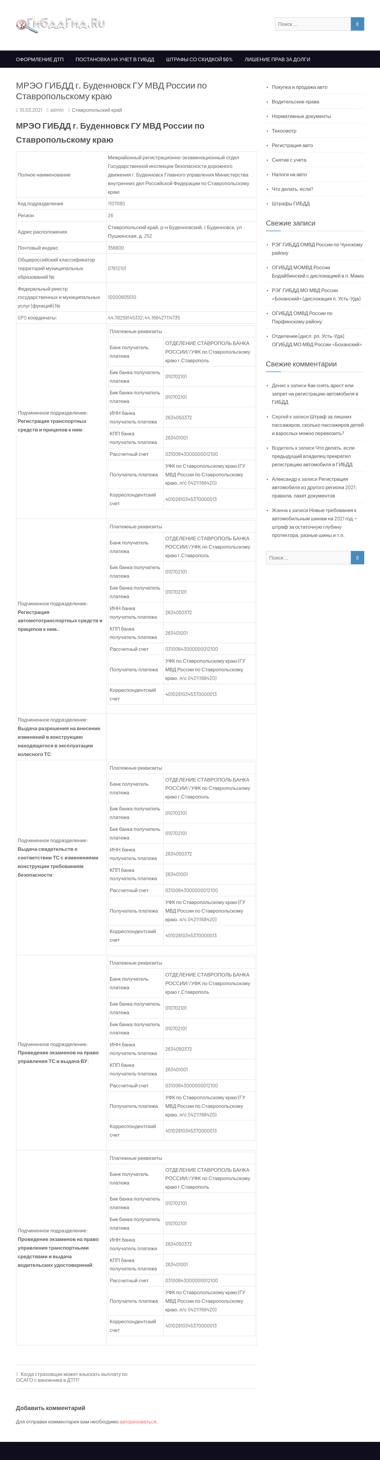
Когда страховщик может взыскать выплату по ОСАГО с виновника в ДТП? (72, 1377)
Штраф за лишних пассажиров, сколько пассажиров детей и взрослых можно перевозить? (318, 424)
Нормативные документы (301, 116)
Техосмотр (284, 130)
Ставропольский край (97, 110)
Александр (284, 479)
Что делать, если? (292, 189)
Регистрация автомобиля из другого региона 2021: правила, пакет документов (314, 487)
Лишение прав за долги (277, 59)
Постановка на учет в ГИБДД (115, 59)
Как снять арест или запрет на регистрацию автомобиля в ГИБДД (315, 393)
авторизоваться (138, 1421)
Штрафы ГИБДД (291, 203)
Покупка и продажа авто (300, 87)
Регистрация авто (292, 145)
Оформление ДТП (40, 59)
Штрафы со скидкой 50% (199, 59)
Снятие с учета (289, 160)
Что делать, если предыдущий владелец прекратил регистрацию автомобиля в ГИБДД (313, 456)
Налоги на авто (289, 174)
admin (57, 110)
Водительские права (296, 101)
